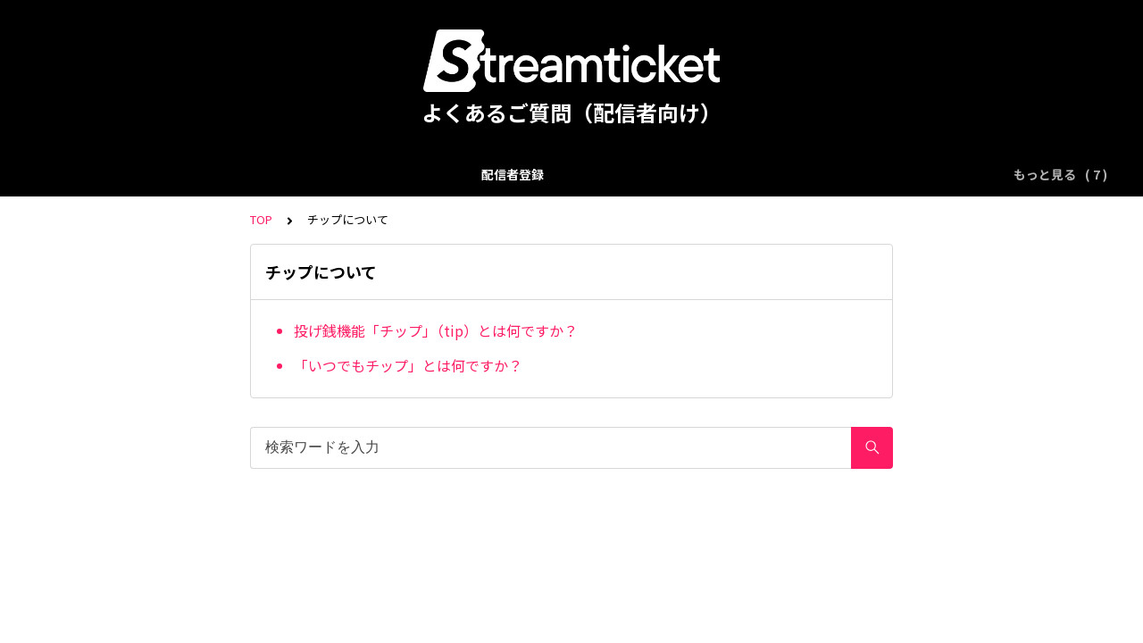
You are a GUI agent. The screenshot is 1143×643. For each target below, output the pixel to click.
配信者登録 (137, 174)
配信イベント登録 (244, 174)
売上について (880, 174)
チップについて (624, 174)
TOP (261, 219)
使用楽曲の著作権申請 (755, 174)
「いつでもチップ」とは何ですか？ (408, 365)
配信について (356, 174)
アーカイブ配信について (487, 174)
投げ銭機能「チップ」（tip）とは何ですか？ (436, 330)
